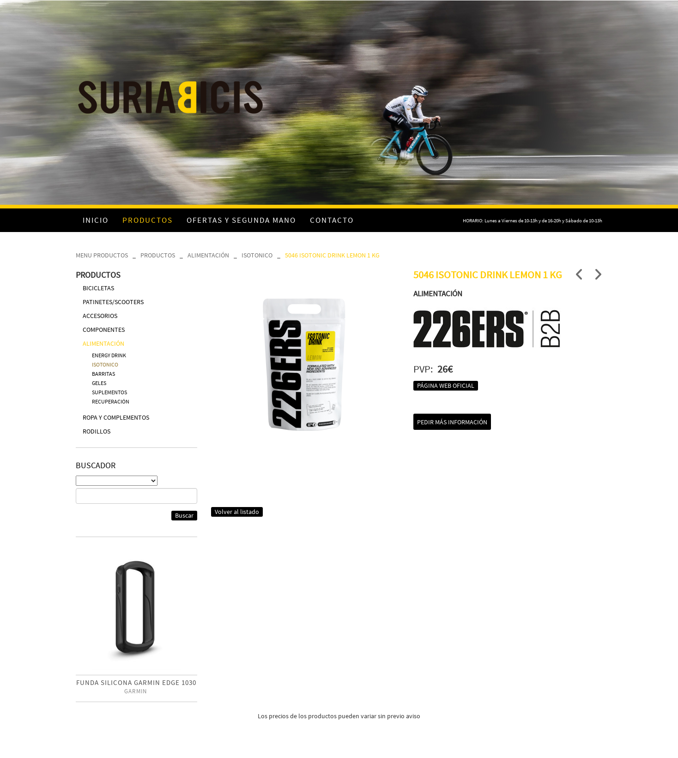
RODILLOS (96, 431)
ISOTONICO (257, 255)
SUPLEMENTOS (109, 392)
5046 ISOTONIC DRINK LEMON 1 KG (332, 255)
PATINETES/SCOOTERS (113, 302)
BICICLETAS (98, 288)
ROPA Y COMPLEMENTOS (116, 417)
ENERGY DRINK (109, 355)
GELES (99, 382)
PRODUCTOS (157, 255)
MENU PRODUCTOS (102, 255)
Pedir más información (452, 422)
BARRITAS (103, 373)
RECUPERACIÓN (110, 401)
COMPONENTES (104, 329)
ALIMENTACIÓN (208, 255)
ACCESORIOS (100, 316)
